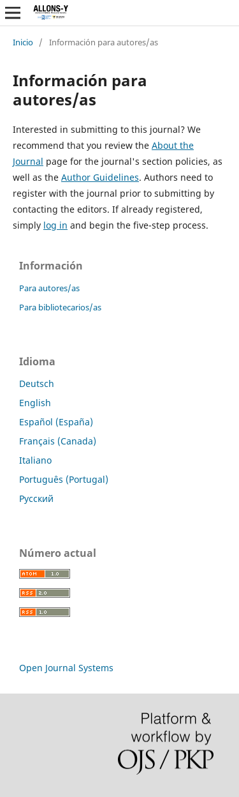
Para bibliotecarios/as (60, 307)
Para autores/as (49, 288)
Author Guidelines (100, 177)
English (35, 403)
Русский (36, 498)
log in (55, 225)
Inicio (23, 42)
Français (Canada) (57, 441)
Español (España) (56, 422)
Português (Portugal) (63, 479)
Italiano (35, 460)
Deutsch (36, 383)
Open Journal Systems (66, 668)
